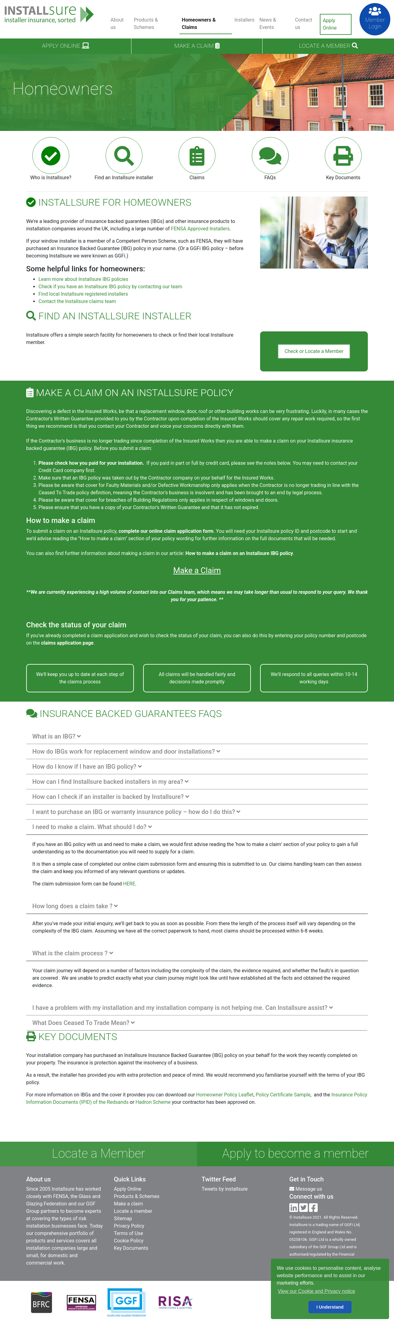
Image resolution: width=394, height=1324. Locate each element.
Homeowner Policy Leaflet (224, 1095)
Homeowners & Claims (199, 23)
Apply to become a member (295, 1153)
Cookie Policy (128, 1241)
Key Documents (131, 1248)
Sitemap (123, 1218)
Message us (305, 1189)
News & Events (267, 23)
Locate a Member (328, 45)
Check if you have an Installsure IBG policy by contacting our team (110, 286)
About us (117, 23)
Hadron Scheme (153, 1102)
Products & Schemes (146, 23)
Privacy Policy (129, 1226)
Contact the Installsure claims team (77, 301)
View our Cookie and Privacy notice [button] (316, 1291)
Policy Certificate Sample (283, 1095)
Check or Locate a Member (313, 351)
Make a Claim (197, 570)
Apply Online (330, 24)
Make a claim (196, 45)
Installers (245, 20)
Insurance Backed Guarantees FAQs (124, 713)
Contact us (303, 23)
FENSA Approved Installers (200, 229)
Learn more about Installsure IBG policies (83, 279)
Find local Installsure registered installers (83, 294)
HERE (129, 884)
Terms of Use (128, 1233)
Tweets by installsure (225, 1189)
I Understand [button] (330, 1307)
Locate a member (133, 1211)
